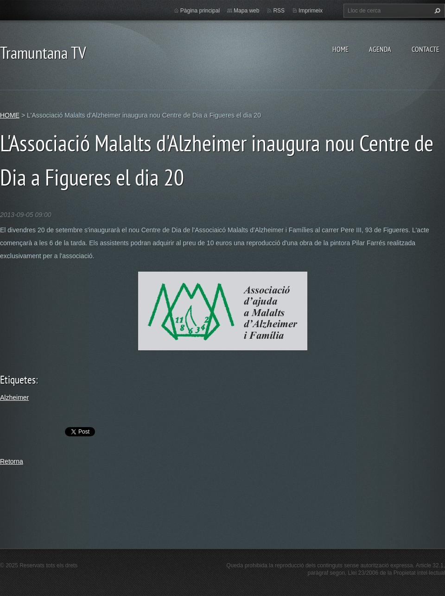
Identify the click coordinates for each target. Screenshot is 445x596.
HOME (340, 49)
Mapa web (246, 10)
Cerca (436, 11)
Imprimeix (311, 10)
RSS (279, 10)
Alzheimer (14, 397)
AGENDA (380, 49)
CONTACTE (425, 49)
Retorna (11, 461)
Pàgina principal (200, 10)
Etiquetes (18, 379)
